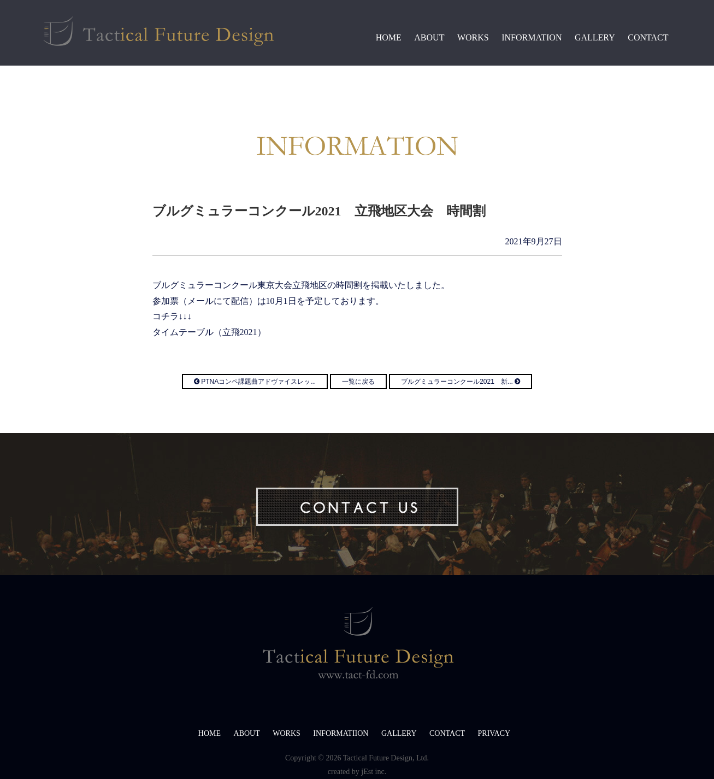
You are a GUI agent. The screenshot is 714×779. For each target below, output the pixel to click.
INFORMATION (531, 37)
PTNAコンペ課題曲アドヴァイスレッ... (255, 381)
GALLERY (595, 37)
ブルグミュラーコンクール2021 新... (460, 381)
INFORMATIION (340, 733)
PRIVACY (494, 733)
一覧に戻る (358, 381)
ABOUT (429, 37)
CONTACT (648, 37)
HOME (389, 37)
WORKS (473, 37)
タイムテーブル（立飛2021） (209, 332)
